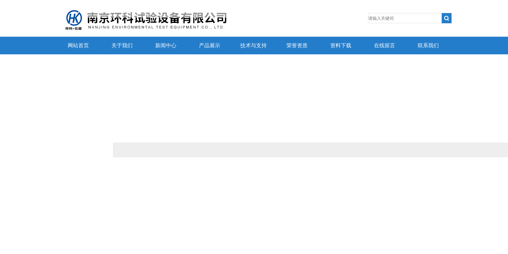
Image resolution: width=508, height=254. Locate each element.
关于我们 (122, 45)
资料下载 (340, 45)
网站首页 (78, 45)
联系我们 (428, 45)
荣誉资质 (297, 45)
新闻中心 (165, 45)
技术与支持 (253, 45)
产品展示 (209, 45)
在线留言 (384, 45)
